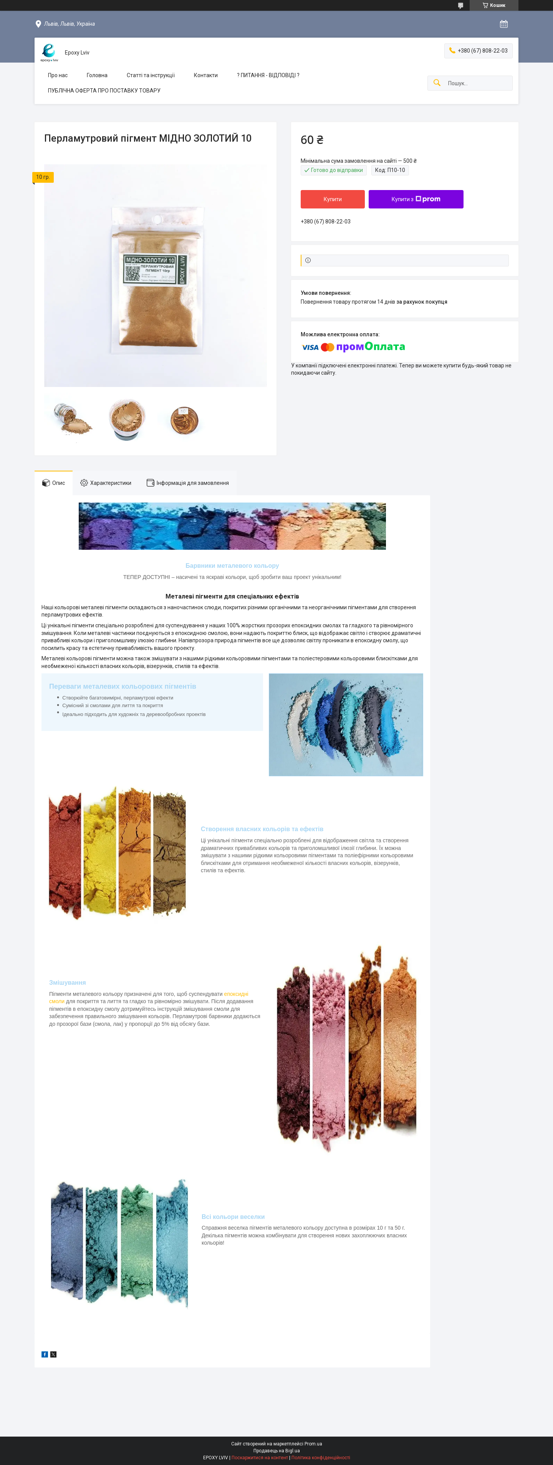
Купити (333, 199)
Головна (97, 75)
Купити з (416, 199)
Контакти (206, 75)
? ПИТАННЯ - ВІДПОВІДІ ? (268, 75)
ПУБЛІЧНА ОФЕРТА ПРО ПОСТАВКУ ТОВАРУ (104, 91)
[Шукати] (437, 83)
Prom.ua (313, 1444)
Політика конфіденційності (320, 1457)
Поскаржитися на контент (260, 1457)
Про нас (58, 75)
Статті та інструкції (151, 75)
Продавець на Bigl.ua (276, 1450)
